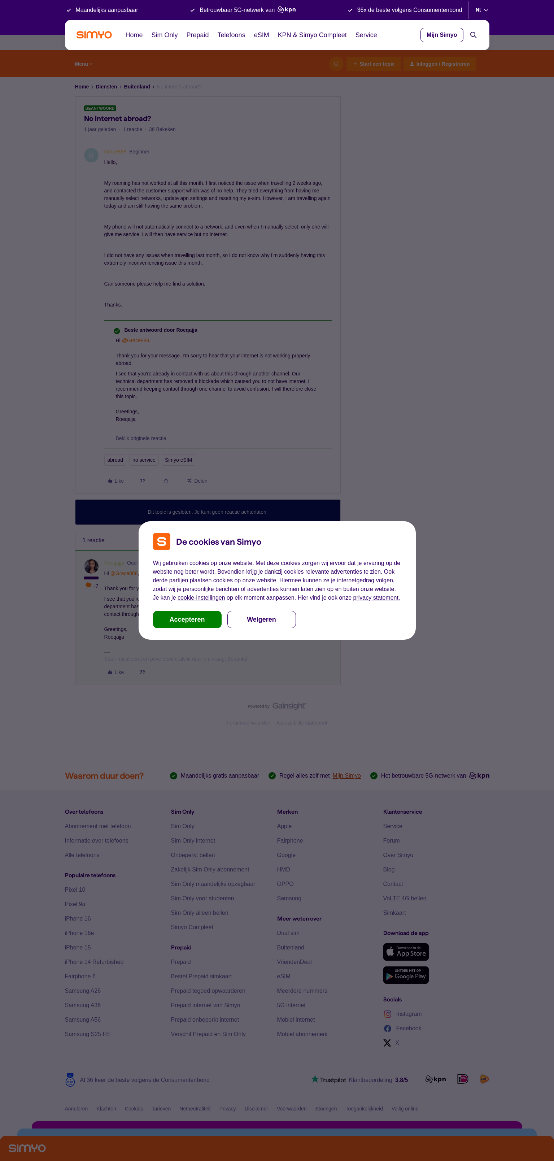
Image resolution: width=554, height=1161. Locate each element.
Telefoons (231, 35)
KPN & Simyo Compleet (312, 35)
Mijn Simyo (442, 35)
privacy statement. (376, 598)
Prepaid (198, 35)
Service (366, 35)
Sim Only (165, 35)
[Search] (473, 35)
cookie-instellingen (201, 598)
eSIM (261, 35)
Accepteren (187, 619)
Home (134, 35)
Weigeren (261, 619)
